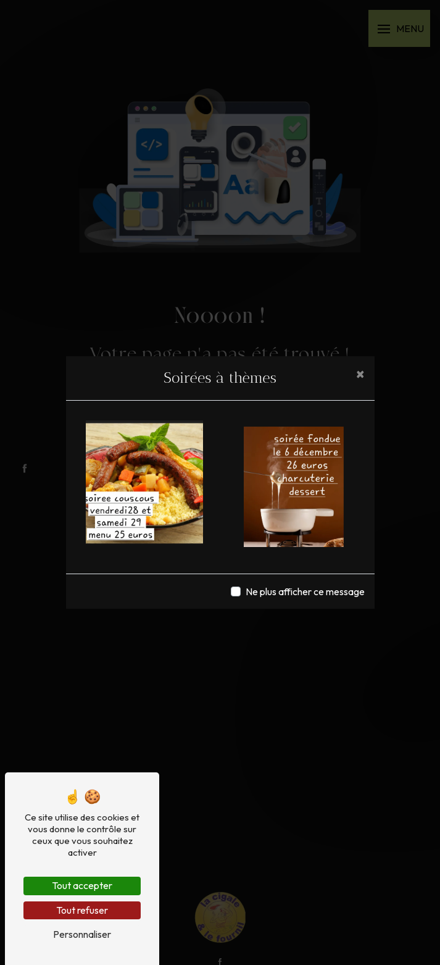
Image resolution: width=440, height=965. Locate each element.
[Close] (360, 373)
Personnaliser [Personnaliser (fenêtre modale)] (82, 934)
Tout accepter (82, 885)
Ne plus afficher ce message (305, 591)
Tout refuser (82, 910)
